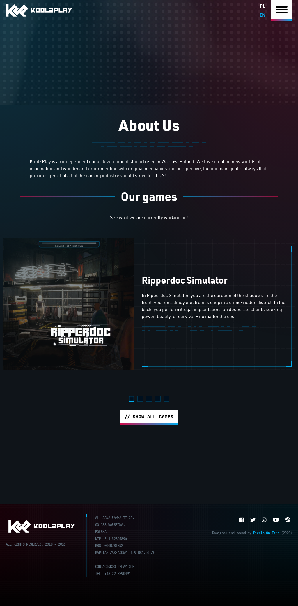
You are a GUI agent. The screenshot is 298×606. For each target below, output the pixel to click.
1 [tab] (131, 399)
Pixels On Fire (266, 532)
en (262, 15)
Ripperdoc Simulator (185, 280)
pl (262, 6)
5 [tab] (166, 399)
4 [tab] (158, 399)
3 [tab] (149, 399)
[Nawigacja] (282, 10)
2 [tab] (140, 399)
